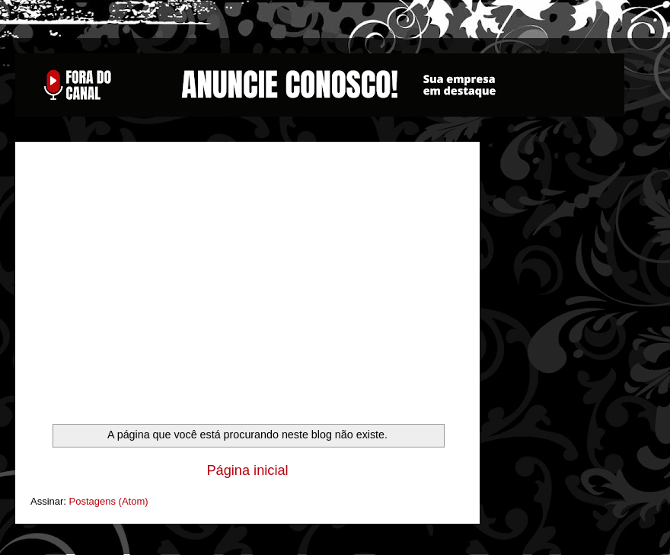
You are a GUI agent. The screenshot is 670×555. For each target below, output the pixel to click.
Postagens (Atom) (108, 501)
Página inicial (247, 470)
